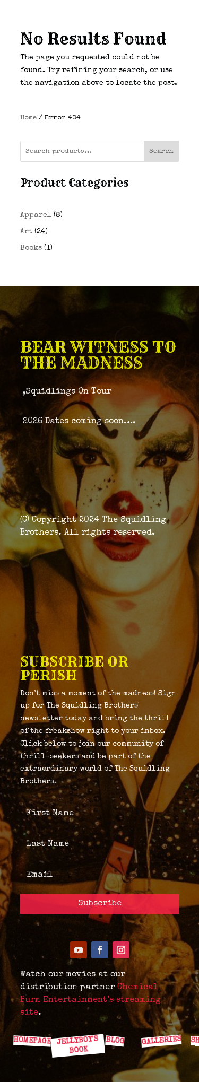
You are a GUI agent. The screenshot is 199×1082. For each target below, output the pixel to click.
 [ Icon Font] (33, 1017)
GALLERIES (161, 1040)
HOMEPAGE (32, 1040)
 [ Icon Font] (159, 1017)
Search (161, 151)
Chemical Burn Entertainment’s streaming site (90, 1000)
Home (28, 118)
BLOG (114, 1040)
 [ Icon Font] (117, 1017)
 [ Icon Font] (75, 1017)
